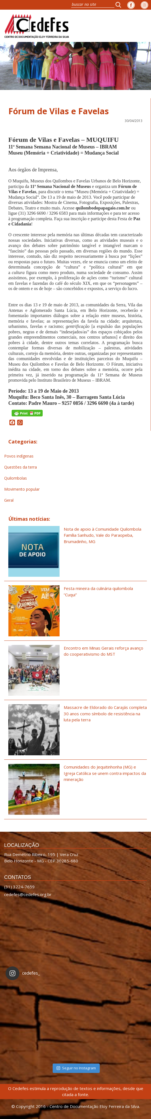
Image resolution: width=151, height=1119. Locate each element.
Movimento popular (22, 489)
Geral (9, 500)
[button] (120, 4)
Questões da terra (20, 467)
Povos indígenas (19, 456)
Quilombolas (15, 478)
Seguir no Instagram (76, 1067)
